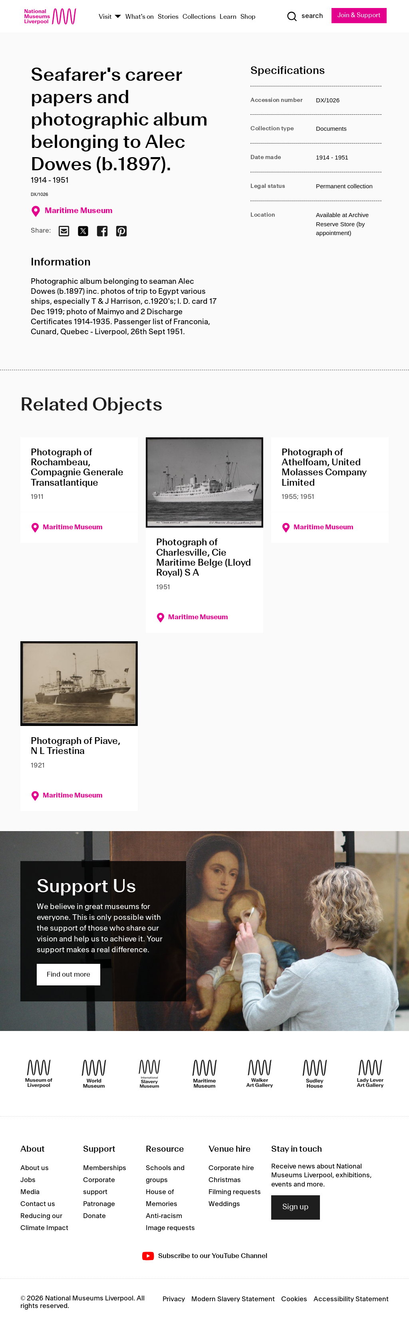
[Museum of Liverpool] (38, 1074)
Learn (228, 17)
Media (30, 1192)
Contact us (37, 1204)
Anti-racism (164, 1216)
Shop (248, 17)
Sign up (295, 1207)
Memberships (104, 1168)
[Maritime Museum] (204, 1074)
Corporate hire (231, 1168)
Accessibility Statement (351, 1299)
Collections (199, 17)
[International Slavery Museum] (149, 1074)
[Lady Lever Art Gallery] (370, 1074)
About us (34, 1168)
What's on (139, 17)
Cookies (294, 1299)
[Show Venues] (118, 17)
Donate (94, 1216)
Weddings (224, 1204)
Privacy (174, 1299)
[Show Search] (304, 16)
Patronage (99, 1204)
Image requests (170, 1228)
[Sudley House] (314, 1074)
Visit (105, 17)
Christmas (224, 1180)
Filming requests (234, 1192)
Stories (168, 17)
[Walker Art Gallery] (259, 1074)
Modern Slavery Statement (233, 1299)
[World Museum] (93, 1074)
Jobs (28, 1180)
